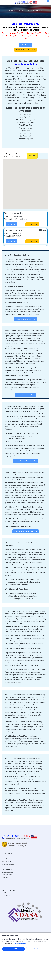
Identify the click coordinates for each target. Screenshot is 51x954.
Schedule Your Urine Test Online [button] (25, 319)
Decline (37, 949)
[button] (30, 170)
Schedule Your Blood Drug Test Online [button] (25, 531)
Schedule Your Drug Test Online (25, 49)
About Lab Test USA (8, 864)
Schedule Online (32, 224)
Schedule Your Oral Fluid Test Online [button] (25, 461)
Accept (13, 949)
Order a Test (5, 859)
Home (11, 10)
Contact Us (5, 880)
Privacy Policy (20, 943)
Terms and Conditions (8, 890)
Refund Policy (6, 895)
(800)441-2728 (25, 45)
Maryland (30, 10)
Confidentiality (6, 893)
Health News (5, 877)
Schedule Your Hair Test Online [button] (25, 395)
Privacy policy (6, 888)
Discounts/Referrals (7, 875)
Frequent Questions (7, 872)
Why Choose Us (6, 861)
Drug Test (20, 10)
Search (32, 155)
